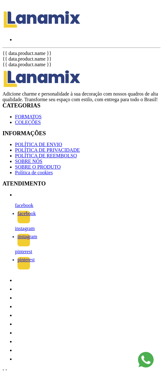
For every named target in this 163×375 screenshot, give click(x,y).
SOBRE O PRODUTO (38, 167)
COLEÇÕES (28, 122)
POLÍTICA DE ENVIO (38, 144)
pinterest (23, 251)
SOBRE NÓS (28, 161)
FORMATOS (28, 116)
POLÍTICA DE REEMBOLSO (46, 155)
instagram (25, 228)
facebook (24, 205)
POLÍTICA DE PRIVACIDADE (47, 150)
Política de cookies (34, 172)
